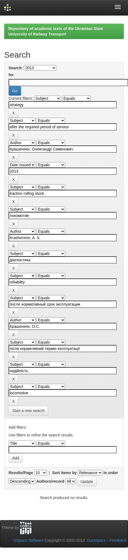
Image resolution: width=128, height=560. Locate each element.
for (11, 75)
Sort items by (64, 472)
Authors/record (50, 481)
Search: (16, 68)
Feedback (117, 540)
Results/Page (21, 472)
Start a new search (28, 410)
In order (111, 472)
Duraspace (96, 540)
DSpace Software (29, 540)
